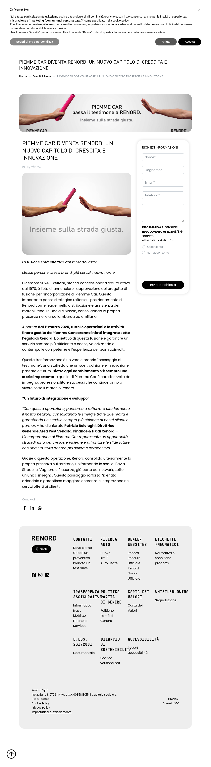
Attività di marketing (158, 240)
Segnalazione (166, 600)
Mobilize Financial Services (80, 620)
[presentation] (172, 266)
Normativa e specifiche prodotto (165, 558)
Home (23, 76)
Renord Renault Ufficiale (134, 558)
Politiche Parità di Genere (107, 615)
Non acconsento (158, 253)
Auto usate (109, 563)
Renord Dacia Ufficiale (134, 573)
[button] (162, 231)
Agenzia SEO (171, 703)
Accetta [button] (190, 41)
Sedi (41, 549)
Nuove (105, 553)
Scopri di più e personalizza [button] (34, 41)
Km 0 (104, 558)
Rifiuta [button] (166, 41)
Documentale (84, 653)
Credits (173, 699)
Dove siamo (82, 547)
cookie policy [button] (120, 20)
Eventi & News (42, 76)
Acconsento (155, 247)
